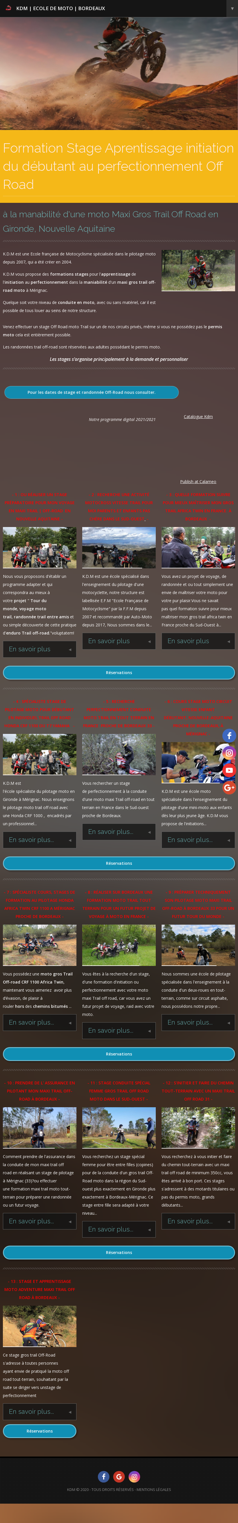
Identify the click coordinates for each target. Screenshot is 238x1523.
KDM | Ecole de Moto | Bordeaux (121, 8)
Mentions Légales (154, 1489)
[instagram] (229, 753)
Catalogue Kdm (198, 416)
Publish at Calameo (198, 481)
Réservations (119, 672)
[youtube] (229, 770)
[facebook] (229, 736)
